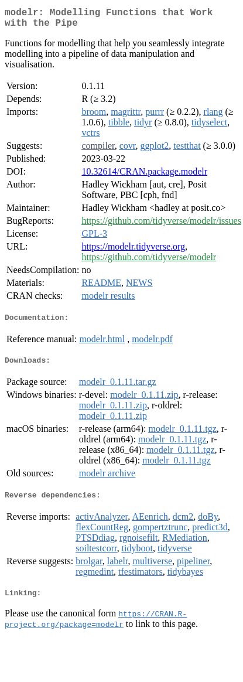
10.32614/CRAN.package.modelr (144, 176)
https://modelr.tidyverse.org (133, 251)
